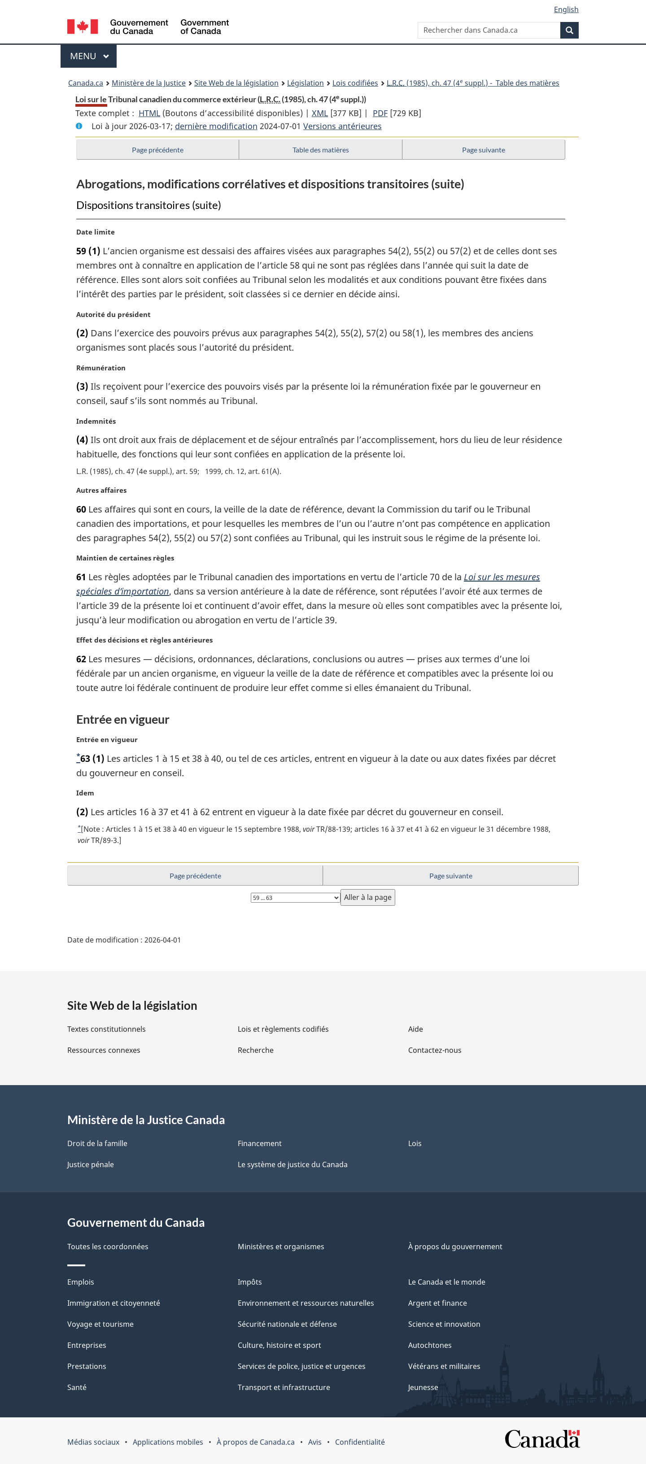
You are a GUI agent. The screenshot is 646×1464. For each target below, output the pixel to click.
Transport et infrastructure (284, 1387)
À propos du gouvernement (455, 1246)
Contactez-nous (435, 1050)
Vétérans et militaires (444, 1366)
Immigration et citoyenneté (113, 1303)
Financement (260, 1143)
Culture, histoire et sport (279, 1345)
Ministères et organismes (281, 1246)
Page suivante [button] (483, 149)
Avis (315, 1442)
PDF (380, 113)
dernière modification (216, 126)
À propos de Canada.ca (256, 1442)
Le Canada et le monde (446, 1282)
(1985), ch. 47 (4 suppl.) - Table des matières (473, 82)
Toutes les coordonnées (107, 1246)
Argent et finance (437, 1303)
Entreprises (86, 1345)
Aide (415, 1029)
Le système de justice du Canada (293, 1164)
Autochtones (430, 1345)
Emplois (80, 1282)
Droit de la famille (97, 1143)
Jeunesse (423, 1387)
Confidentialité (360, 1442)
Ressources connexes (103, 1050)
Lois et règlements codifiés (283, 1029)
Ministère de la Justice (149, 83)
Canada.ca (85, 83)
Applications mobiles (168, 1442)
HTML (149, 113)
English (566, 9)
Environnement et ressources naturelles (306, 1303)
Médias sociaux (93, 1442)
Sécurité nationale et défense (287, 1324)
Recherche (256, 1050)
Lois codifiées (355, 83)
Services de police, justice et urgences (302, 1366)
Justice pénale (90, 1164)
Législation (305, 83)
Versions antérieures (342, 126)
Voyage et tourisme (100, 1324)
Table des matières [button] (320, 149)
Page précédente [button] (157, 149)
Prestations (86, 1366)
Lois (415, 1143)
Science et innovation (444, 1324)
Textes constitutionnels (106, 1029)
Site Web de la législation (236, 83)
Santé (77, 1387)
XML (320, 113)
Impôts (250, 1282)
